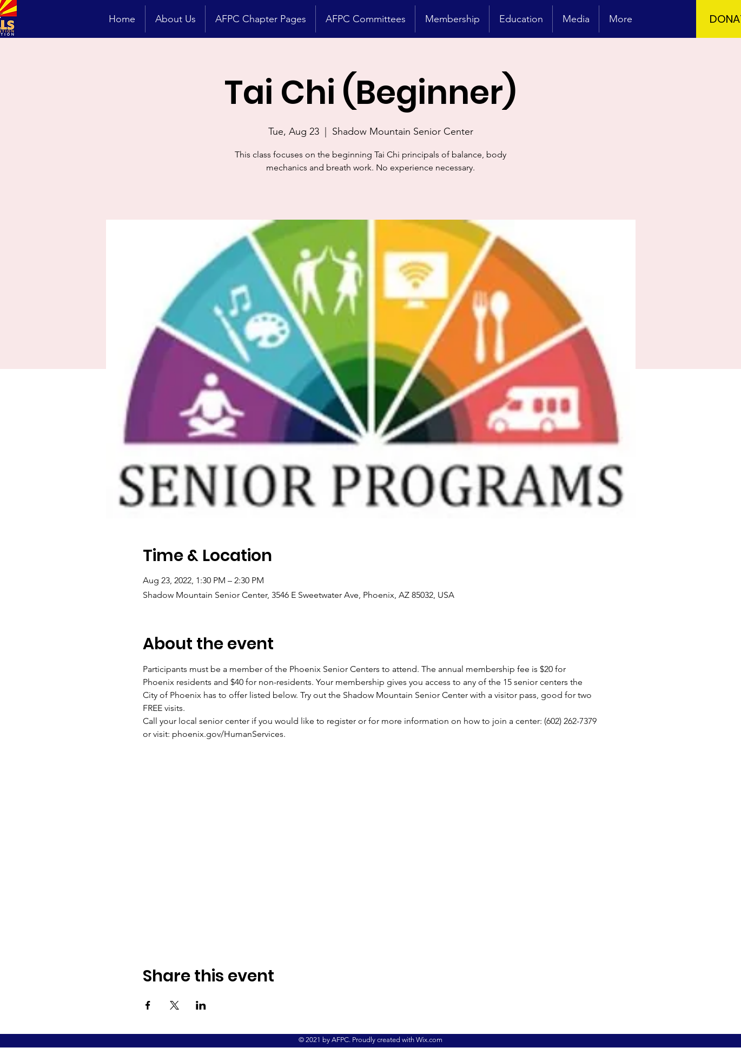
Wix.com (429, 1040)
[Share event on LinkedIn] (201, 1005)
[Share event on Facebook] (148, 1005)
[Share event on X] (174, 1005)
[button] (576, 18)
